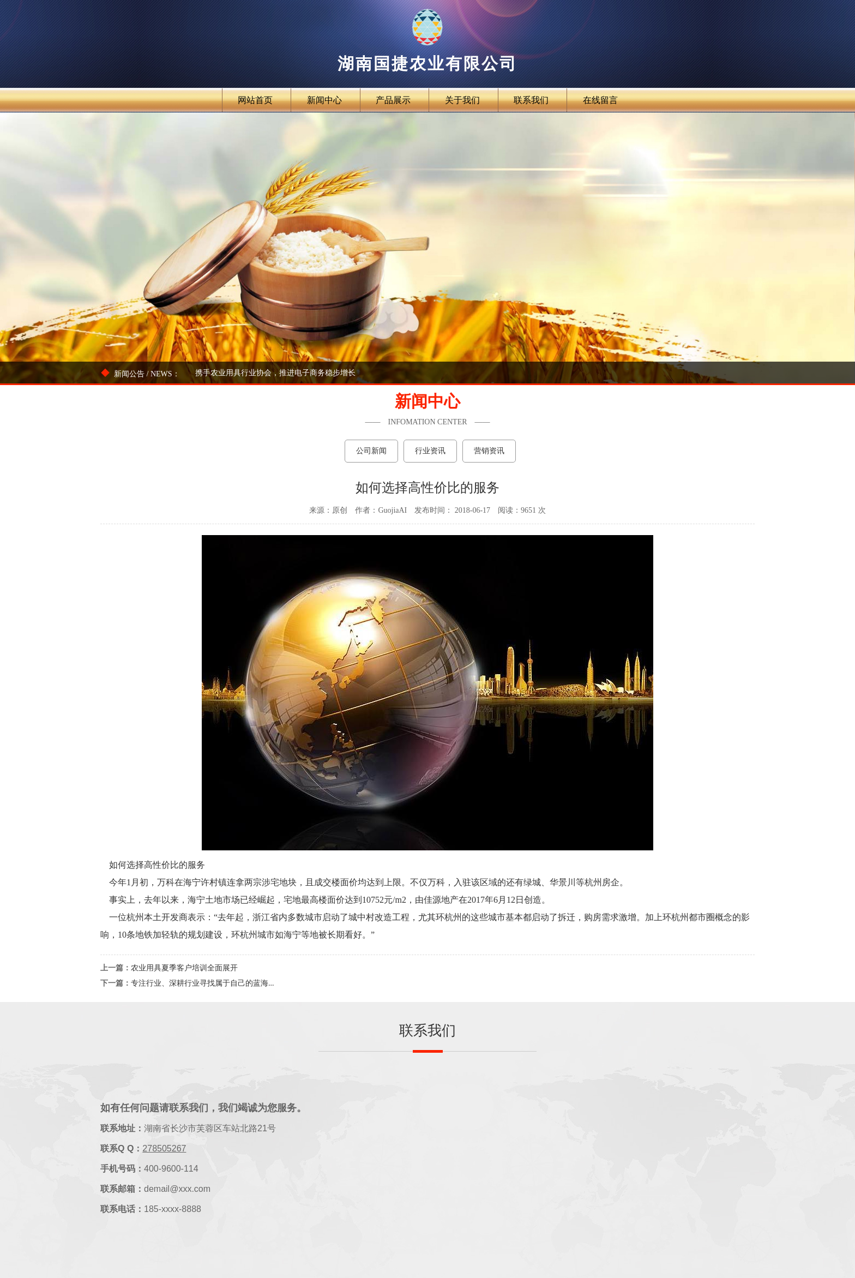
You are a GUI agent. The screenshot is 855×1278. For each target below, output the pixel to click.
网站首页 (255, 100)
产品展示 (393, 100)
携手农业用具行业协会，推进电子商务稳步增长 (275, 373)
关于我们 (462, 100)
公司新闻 (371, 451)
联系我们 (531, 100)
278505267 (164, 1148)
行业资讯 (430, 451)
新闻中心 (324, 100)
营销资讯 (489, 451)
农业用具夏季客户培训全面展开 (184, 968)
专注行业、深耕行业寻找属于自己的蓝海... (202, 983)
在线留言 (600, 100)
